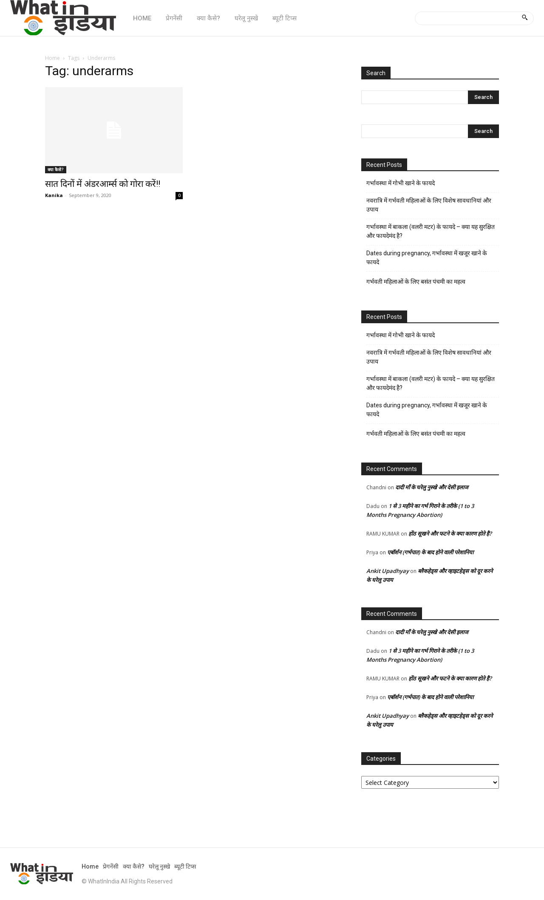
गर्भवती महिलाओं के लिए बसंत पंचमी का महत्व (415, 281)
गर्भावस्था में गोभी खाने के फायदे (400, 183)
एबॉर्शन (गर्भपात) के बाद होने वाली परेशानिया (430, 552)
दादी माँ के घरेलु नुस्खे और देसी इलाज (431, 487)
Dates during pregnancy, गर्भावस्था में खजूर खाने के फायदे (426, 257)
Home (52, 58)
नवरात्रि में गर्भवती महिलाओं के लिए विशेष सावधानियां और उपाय (428, 205)
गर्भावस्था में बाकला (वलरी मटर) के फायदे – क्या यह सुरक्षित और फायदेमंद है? (430, 231)
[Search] (525, 18)
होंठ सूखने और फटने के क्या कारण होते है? (450, 533)
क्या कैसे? (56, 169)
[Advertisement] (193, 279)
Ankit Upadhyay (387, 571)
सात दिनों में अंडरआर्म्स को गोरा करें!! (102, 184)
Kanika (54, 195)
